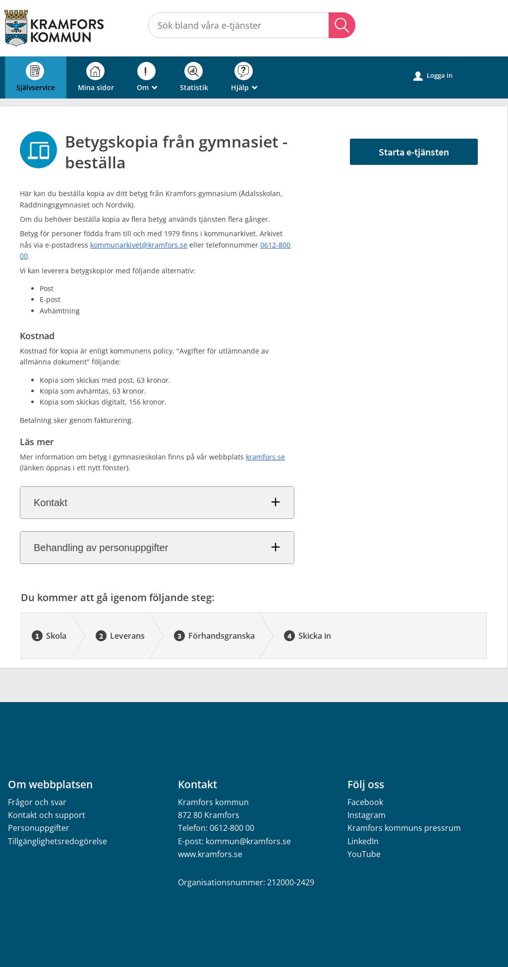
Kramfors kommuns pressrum (404, 827)
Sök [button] (342, 25)
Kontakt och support (46, 815)
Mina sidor (96, 77)
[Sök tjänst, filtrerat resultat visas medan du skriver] (251, 25)
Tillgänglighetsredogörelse (57, 841)
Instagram (366, 815)
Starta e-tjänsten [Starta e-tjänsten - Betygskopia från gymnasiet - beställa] (414, 152)
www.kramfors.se (210, 854)
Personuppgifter (38, 827)
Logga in (432, 76)
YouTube (364, 854)
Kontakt (50, 502)
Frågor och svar (37, 802)
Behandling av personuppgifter (101, 547)
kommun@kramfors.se (248, 841)
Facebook (365, 802)
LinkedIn (363, 841)
